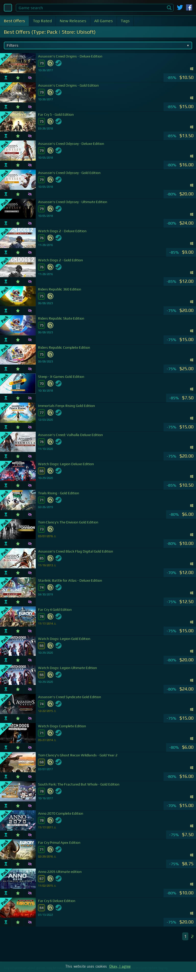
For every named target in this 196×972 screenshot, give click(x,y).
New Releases (73, 20)
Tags (125, 20)
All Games (103, 20)
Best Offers (14, 20)
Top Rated (42, 20)
